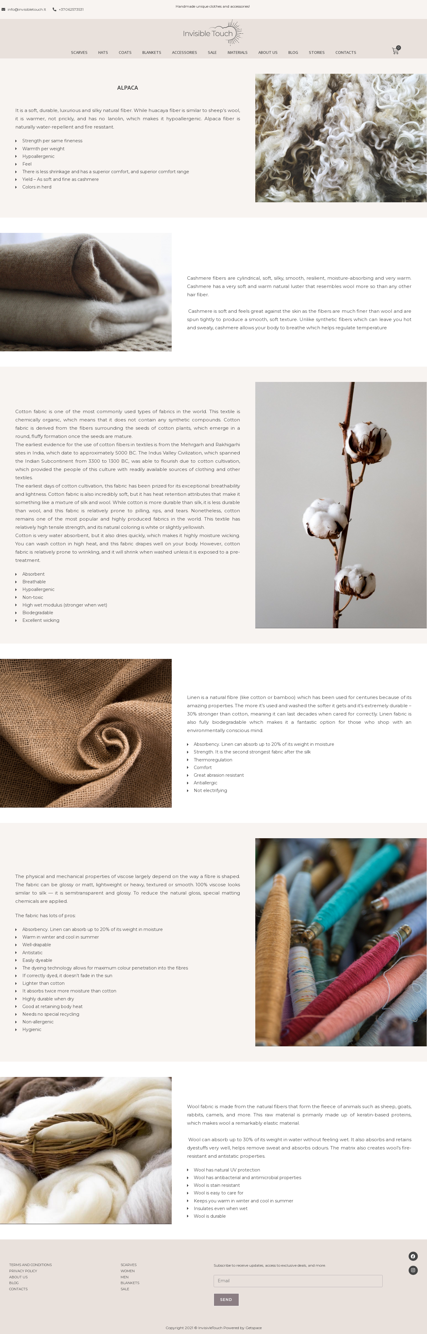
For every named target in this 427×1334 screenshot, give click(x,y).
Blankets (151, 52)
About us (268, 52)
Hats (103, 52)
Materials (237, 52)
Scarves (79, 52)
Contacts (345, 52)
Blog (293, 52)
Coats (125, 52)
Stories (317, 52)
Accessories (184, 52)
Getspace (253, 1327)
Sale (212, 52)
